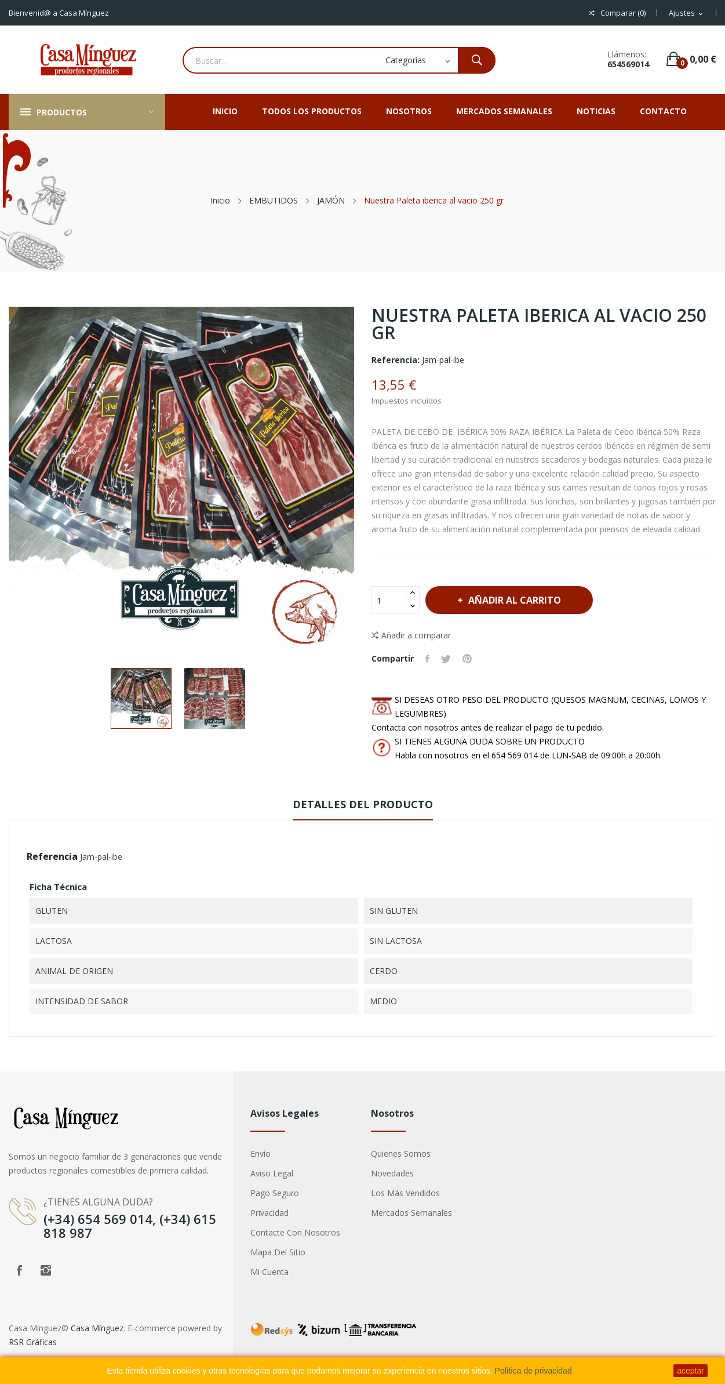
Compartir (427, 658)
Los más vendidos (405, 1192)
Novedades (392, 1173)
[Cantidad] (388, 600)
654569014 (628, 64)
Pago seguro (274, 1192)
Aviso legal (271, 1173)
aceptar (690, 1370)
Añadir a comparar (411, 635)
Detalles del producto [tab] (363, 804)
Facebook (19, 1270)
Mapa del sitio (277, 1252)
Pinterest (467, 658)
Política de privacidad (533, 1370)
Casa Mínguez (97, 1328)
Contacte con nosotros (295, 1232)
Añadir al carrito (513, 600)
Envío (260, 1153)
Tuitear (446, 658)
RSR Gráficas (33, 1341)
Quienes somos (401, 1153)
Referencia (52, 856)
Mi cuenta (269, 1271)
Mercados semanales (411, 1212)
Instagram (45, 1270)
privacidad (269, 1212)
